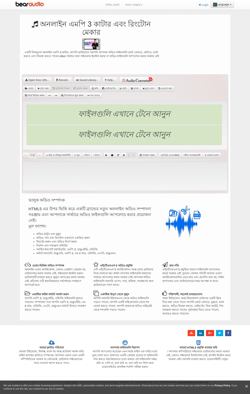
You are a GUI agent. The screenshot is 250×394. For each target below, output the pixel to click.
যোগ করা (43, 88)
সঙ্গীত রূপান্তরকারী (191, 155)
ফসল (134, 88)
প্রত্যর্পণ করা (165, 88)
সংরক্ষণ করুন (147, 155)
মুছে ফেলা (148, 88)
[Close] (246, 386)
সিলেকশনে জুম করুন (72, 95)
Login (203, 4)
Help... (110, 80)
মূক (76, 155)
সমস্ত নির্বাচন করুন (34, 95)
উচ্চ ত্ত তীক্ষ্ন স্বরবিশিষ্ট (58, 155)
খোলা (29, 88)
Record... (63, 80)
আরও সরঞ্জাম (133, 4)
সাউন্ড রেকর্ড (112, 4)
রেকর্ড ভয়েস (211, 155)
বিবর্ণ (87, 155)
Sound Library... (87, 80)
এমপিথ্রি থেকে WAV (170, 155)
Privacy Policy (222, 385)
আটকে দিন (109, 88)
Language (222, 5)
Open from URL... (37, 80)
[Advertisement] (194, 49)
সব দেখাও (93, 95)
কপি (95, 88)
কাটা (123, 88)
